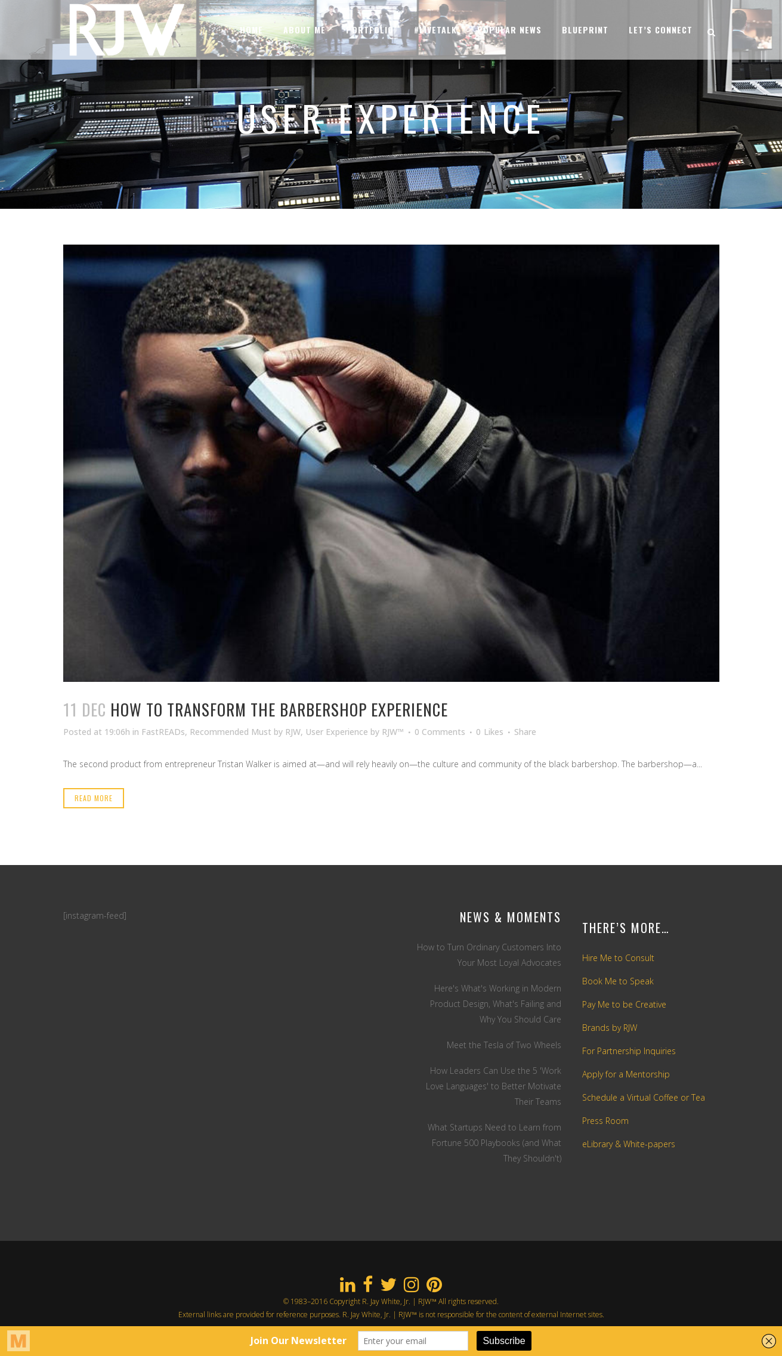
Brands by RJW (609, 1027)
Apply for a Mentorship (626, 1074)
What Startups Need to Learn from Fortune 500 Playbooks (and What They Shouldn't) (494, 1143)
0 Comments (440, 731)
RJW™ (393, 731)
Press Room (605, 1120)
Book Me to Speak (618, 981)
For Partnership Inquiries (629, 1051)
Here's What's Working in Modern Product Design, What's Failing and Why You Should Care (495, 1004)
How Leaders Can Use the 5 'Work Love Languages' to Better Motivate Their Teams (493, 1086)
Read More (94, 798)
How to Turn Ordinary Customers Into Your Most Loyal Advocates (489, 954)
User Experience (336, 731)
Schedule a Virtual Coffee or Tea (643, 1097)
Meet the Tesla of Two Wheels (504, 1045)
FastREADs (163, 731)
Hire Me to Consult (618, 957)
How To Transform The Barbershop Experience (279, 709)
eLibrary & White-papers (628, 1144)
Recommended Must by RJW (245, 731)
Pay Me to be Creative (624, 1004)
